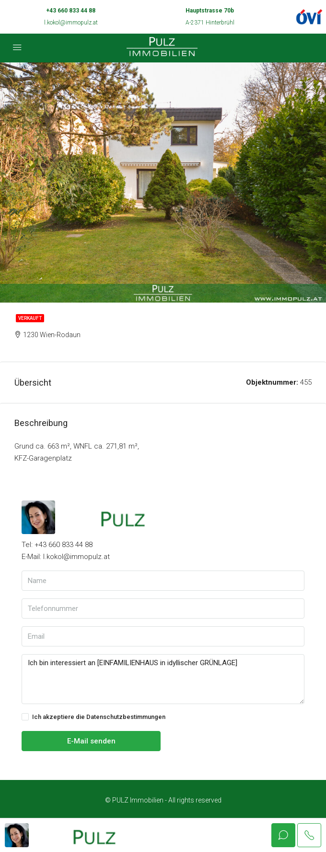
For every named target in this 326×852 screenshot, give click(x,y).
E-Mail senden (91, 741)
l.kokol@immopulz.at (71, 22)
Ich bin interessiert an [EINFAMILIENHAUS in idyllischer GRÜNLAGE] (163, 679)
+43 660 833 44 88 (70, 10)
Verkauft (30, 318)
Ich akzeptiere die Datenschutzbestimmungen (93, 717)
